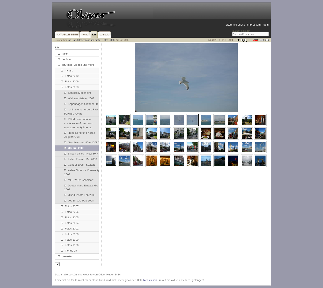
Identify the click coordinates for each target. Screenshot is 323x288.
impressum (254, 24)
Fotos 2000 (70, 234)
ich (69, 40)
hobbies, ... (66, 59)
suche (241, 24)
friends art (69, 250)
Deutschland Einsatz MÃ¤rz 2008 (83, 187)
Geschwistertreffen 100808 (82, 142)
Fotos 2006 (70, 211)
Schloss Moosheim (77, 92)
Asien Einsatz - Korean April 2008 (83, 172)
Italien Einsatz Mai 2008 (80, 159)
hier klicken (150, 280)
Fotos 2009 (70, 81)
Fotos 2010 (70, 75)
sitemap (230, 24)
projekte (64, 256)
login (266, 24)
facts (63, 53)
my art (67, 70)
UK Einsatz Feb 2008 (79, 200)
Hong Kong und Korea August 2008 (79, 134)
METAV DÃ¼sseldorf (79, 179)
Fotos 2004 (70, 223)
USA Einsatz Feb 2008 (80, 195)
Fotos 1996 (70, 245)
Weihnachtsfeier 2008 (79, 98)
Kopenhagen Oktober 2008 (82, 103)
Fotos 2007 (70, 206)
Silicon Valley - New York (81, 153)
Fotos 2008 (108, 40)
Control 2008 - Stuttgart (80, 164)
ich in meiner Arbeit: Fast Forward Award (81, 111)
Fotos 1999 (70, 239)
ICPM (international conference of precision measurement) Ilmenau (78, 123)
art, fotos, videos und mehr (87, 40)
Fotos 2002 (70, 228)
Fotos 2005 (70, 217)
